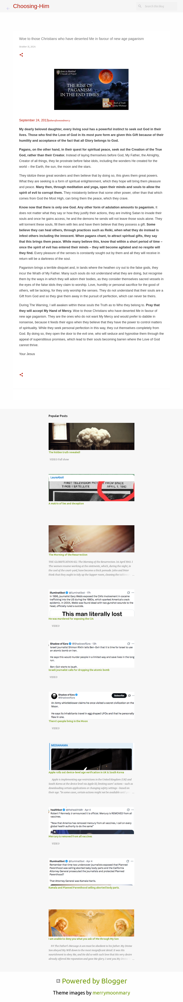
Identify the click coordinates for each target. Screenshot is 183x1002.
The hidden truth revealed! (64, 452)
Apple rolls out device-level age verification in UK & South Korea (86, 772)
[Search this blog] (158, 6)
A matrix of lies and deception (66, 503)
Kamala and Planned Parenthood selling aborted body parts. (84, 887)
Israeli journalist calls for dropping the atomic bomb (79, 670)
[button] (21, 55)
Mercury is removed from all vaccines (70, 836)
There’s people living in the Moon (68, 721)
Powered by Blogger (91, 981)
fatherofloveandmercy (59, 120)
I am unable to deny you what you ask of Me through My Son (84, 938)
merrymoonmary (111, 992)
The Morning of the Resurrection (68, 554)
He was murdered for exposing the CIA (71, 618)
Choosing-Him (31, 6)
